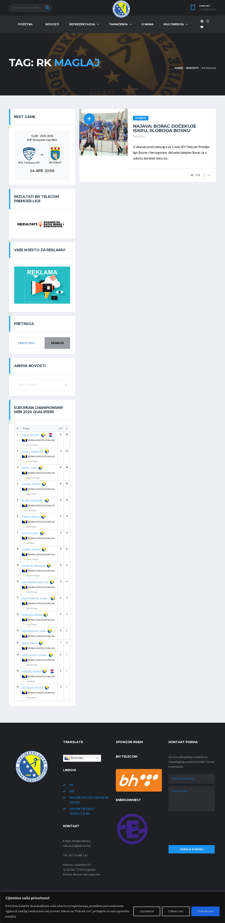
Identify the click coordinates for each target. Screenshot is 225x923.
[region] (112, 907)
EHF (72, 791)
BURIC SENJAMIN (32, 500)
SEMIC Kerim (29, 643)
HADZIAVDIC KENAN (34, 655)
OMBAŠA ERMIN (32, 615)
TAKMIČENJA (118, 24)
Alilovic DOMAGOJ (32, 451)
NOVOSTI (52, 24)
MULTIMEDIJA (173, 24)
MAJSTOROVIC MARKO (35, 598)
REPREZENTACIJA (82, 24)
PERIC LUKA (29, 468)
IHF (72, 785)
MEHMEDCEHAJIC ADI (35, 582)
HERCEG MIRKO (31, 671)
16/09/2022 (139, 136)
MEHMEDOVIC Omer (34, 631)
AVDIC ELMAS (30, 533)
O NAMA (147, 24)
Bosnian (73, 758)
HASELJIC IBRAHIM (33, 565)
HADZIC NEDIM (31, 484)
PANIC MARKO (31, 516)
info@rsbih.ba (207, 9)
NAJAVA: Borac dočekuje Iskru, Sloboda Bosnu (164, 128)
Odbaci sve (175, 911)
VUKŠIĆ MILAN (31, 549)
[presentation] (192, 829)
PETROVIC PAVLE (32, 687)
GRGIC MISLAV (30, 435)
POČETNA (25, 24)
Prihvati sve (205, 911)
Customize (147, 911)
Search (57, 343)
